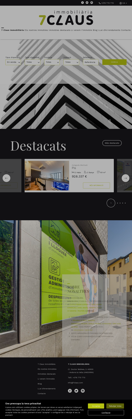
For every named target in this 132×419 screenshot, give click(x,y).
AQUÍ (60, 410)
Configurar (106, 413)
